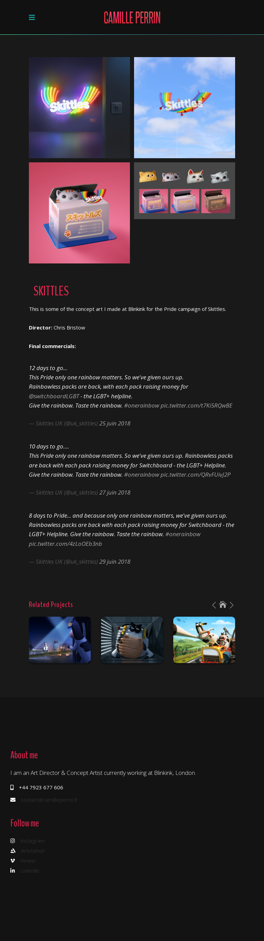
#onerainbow (141, 405)
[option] (60, 640)
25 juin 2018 (114, 423)
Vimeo (27, 860)
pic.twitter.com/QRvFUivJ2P (196, 474)
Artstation (33, 850)
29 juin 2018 (114, 561)
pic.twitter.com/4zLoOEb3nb (65, 544)
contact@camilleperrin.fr (49, 799)
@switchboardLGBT (54, 396)
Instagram (32, 840)
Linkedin (29, 870)
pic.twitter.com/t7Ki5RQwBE (196, 405)
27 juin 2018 (114, 492)
